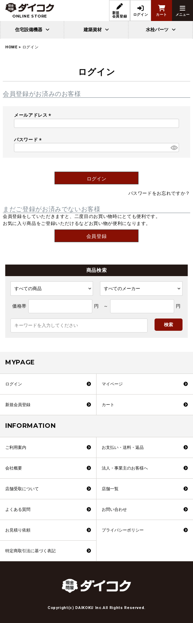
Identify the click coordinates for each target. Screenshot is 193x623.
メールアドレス (33, 115)
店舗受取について (22, 488)
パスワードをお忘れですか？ (159, 193)
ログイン (13, 384)
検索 (168, 324)
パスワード (29, 139)
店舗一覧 (110, 488)
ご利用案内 (15, 447)
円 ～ (101, 306)
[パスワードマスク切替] (174, 147)
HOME (11, 47)
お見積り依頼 (17, 530)
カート (108, 404)
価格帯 (19, 306)
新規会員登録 (17, 404)
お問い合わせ (114, 509)
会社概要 (13, 468)
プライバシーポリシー (123, 530)
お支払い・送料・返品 (123, 447)
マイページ (112, 384)
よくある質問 (17, 509)
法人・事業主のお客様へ (125, 468)
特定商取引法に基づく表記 (30, 550)
